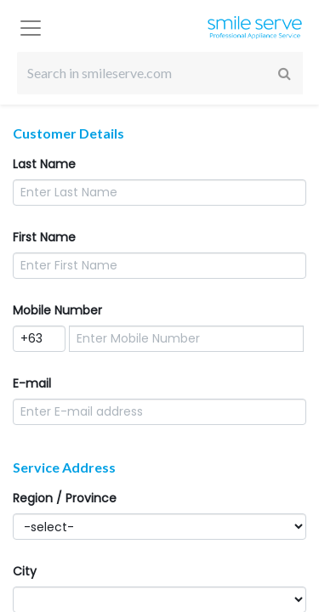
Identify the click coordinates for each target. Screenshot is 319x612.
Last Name (44, 164)
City (25, 571)
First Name (44, 237)
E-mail (32, 383)
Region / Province (65, 498)
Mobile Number (57, 310)
